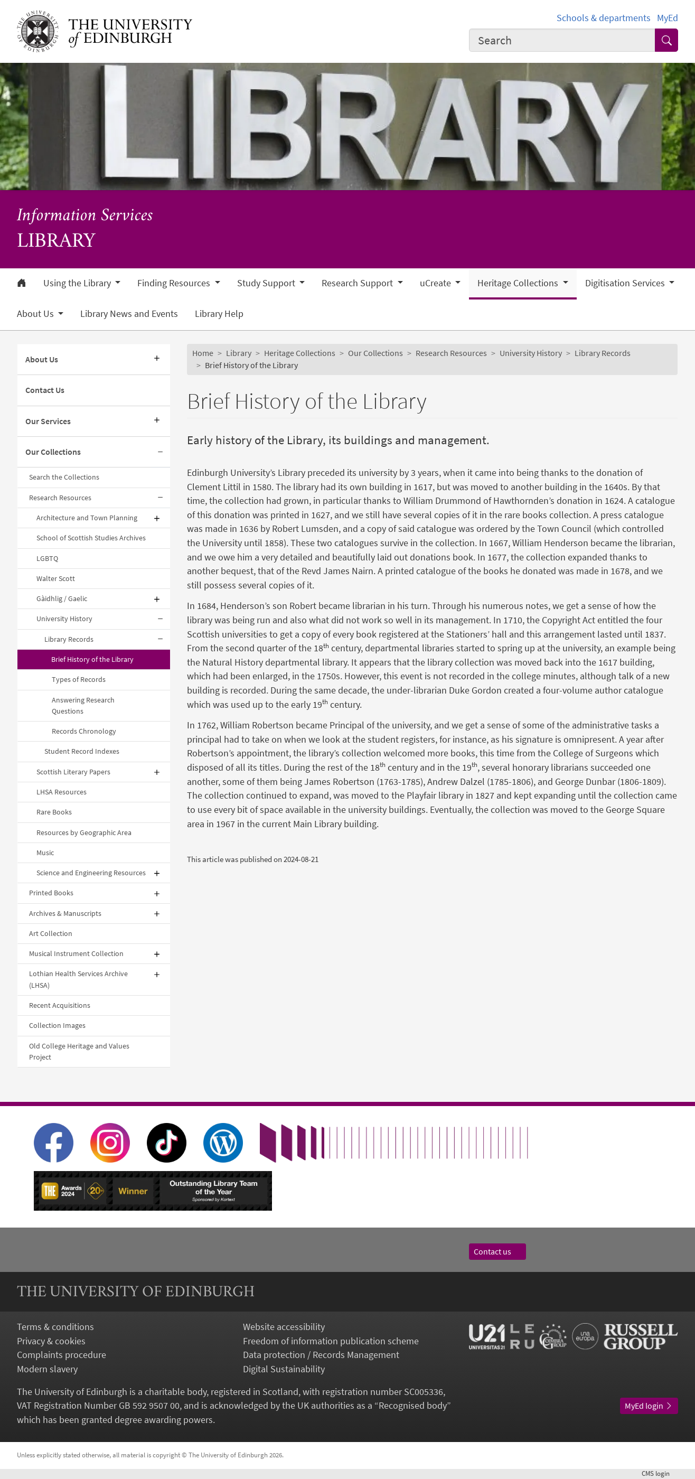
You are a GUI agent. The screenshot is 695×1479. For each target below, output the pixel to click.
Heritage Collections (299, 353)
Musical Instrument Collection (76, 953)
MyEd (667, 18)
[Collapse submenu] (160, 452)
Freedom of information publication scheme (331, 1341)
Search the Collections (64, 477)
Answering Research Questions (83, 705)
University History (64, 618)
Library (238, 353)
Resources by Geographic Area (84, 832)
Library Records (68, 639)
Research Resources (60, 497)
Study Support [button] (267, 283)
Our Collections (53, 452)
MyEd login (649, 1406)
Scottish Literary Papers (73, 771)
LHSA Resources (61, 792)
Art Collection (50, 933)
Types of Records (79, 679)
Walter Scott (55, 578)
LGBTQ (47, 558)
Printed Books (51, 892)
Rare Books (54, 812)
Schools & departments (604, 18)
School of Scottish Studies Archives (91, 537)
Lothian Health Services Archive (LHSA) (78, 979)
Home (202, 353)
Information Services (85, 216)
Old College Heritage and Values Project (79, 1051)
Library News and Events (129, 314)
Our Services (48, 421)
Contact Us (44, 390)
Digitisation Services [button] (626, 283)
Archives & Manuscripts (65, 913)
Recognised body (413, 1405)
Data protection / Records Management (321, 1355)
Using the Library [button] (78, 283)
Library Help (219, 314)
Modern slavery (47, 1369)
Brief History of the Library (92, 659)
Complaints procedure (61, 1355)
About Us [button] (36, 314)
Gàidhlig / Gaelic (61, 598)
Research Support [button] (358, 283)
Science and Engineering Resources (91, 872)
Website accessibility (284, 1327)
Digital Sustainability (284, 1369)
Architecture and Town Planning (86, 517)
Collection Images (57, 1025)
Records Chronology (84, 731)
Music (45, 852)
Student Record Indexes (81, 751)
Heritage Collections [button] (518, 283)
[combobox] (562, 40)
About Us (41, 359)
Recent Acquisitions (59, 1005)
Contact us (497, 1252)
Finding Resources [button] (174, 283)
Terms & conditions (55, 1327)
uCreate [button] (436, 283)
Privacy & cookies (51, 1341)
